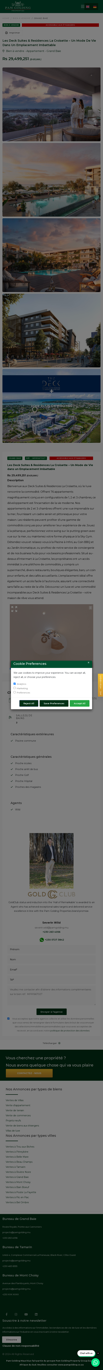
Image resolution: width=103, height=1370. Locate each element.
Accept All (79, 703)
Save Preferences (54, 703)
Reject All (28, 703)
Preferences (23, 692)
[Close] (88, 662)
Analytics (21, 684)
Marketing (22, 688)
